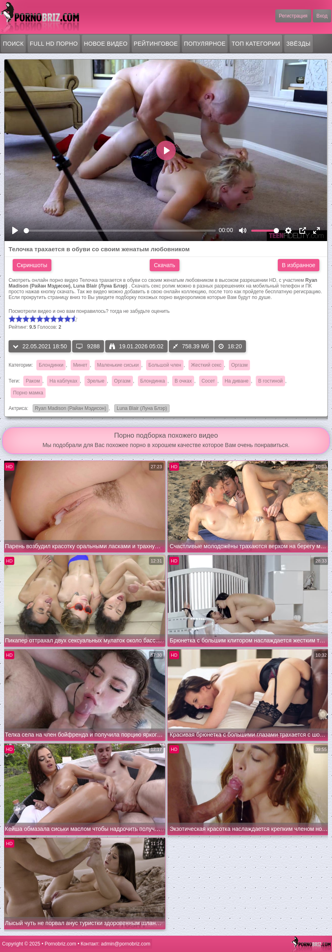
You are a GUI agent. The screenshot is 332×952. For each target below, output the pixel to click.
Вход (322, 16)
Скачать (164, 265)
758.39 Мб (191, 346)
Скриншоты (32, 265)
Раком (33, 381)
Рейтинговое (156, 43)
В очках (183, 381)
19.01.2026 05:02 (136, 346)
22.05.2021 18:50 (40, 346)
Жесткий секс (206, 365)
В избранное (298, 265)
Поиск (13, 43)
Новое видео (106, 43)
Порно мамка (28, 393)
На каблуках (63, 381)
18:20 (230, 346)
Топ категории (256, 43)
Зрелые (95, 381)
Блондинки (51, 365)
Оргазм (239, 365)
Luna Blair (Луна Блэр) (140, 408)
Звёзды (298, 43)
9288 (88, 346)
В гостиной (270, 381)
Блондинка (152, 381)
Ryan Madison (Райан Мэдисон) (69, 408)
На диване (237, 381)
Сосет (208, 381)
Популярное (205, 43)
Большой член (164, 365)
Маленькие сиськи (118, 365)
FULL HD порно (54, 43)
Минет (80, 365)
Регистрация (293, 16)
